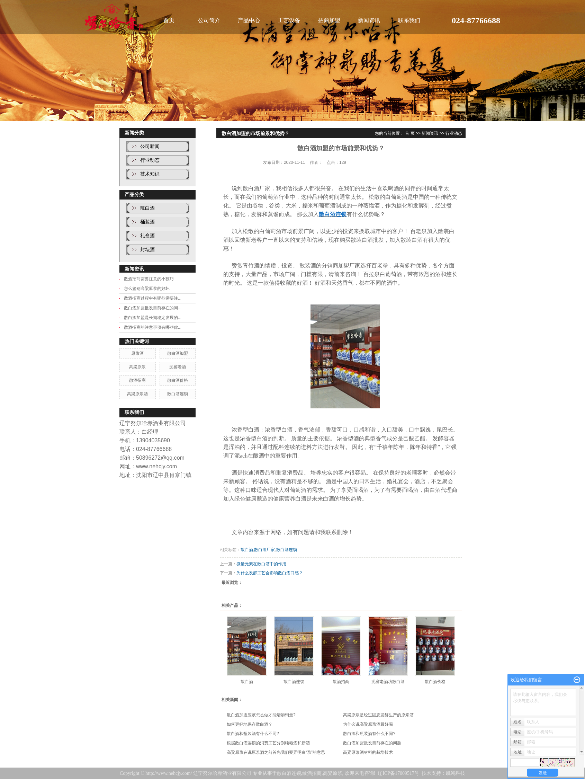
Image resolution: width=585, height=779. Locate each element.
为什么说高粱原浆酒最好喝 (368, 724)
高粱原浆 (137, 366)
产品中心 (249, 20)
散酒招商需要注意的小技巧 (149, 278)
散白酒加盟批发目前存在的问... (152, 308)
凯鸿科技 (455, 773)
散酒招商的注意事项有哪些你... (152, 327)
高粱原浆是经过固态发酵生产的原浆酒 (378, 714)
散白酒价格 (177, 380)
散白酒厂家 (264, 549)
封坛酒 (147, 249)
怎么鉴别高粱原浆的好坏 (147, 288)
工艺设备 (289, 20)
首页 (168, 20)
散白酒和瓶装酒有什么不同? (253, 733)
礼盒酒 (147, 235)
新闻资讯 (369, 20)
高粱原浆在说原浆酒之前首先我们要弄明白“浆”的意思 (276, 752)
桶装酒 (147, 221)
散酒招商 (137, 380)
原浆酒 (137, 353)
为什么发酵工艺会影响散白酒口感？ (269, 572)
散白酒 (147, 208)
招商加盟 (329, 20)
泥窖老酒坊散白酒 (388, 681)
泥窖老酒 (177, 366)
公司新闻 (150, 146)
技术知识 (150, 174)
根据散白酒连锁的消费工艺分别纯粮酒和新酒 (268, 743)
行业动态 (150, 160)
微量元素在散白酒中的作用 (261, 563)
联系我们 (409, 20)
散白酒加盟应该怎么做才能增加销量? (261, 714)
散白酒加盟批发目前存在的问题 (372, 743)
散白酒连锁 (177, 393)
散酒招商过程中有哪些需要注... (152, 298)
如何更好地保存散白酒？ (249, 724)
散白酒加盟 (177, 353)
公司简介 (209, 20)
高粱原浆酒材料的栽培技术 (368, 752)
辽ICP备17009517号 (398, 773)
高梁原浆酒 (137, 393)
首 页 (409, 133)
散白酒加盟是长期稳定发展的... (152, 317)
